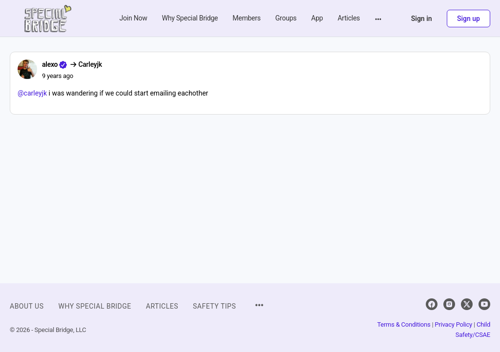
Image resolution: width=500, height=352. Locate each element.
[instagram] (449, 304)
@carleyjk (32, 93)
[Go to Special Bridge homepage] (48, 17)
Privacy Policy (453, 324)
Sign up (468, 18)
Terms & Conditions (403, 324)
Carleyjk (90, 64)
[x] (467, 304)
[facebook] (432, 304)
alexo (50, 64)
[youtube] (484, 304)
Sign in (421, 18)
